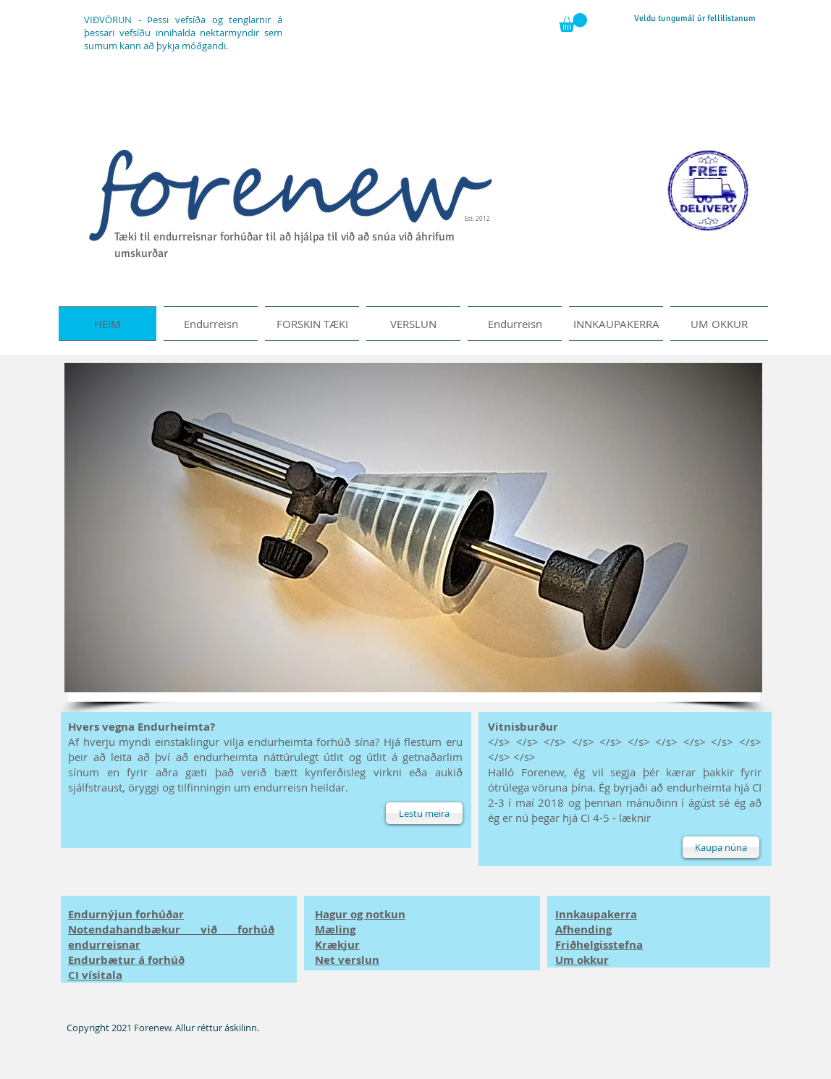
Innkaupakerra (596, 914)
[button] (573, 22)
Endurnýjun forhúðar (126, 914)
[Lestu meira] (424, 813)
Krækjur (337, 944)
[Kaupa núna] (721, 847)
